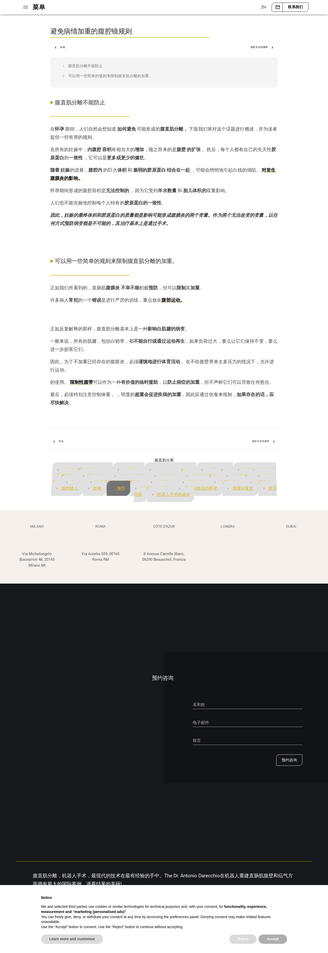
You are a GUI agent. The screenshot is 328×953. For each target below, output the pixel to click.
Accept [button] (273, 939)
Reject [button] (243, 939)
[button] (263, 7)
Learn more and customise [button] (72, 939)
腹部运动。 (173, 300)
